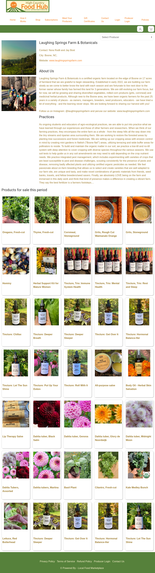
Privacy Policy (47, 561)
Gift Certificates (89, 20)
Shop (37, 20)
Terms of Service (66, 561)
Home (13, 20)
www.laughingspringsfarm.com (65, 60)
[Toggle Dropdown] (140, 29)
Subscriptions (51, 20)
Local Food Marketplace (91, 568)
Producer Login (129, 20)
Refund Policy (84, 561)
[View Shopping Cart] (151, 29)
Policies (145, 20)
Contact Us (105, 20)
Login (117, 20)
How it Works (23, 20)
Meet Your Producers (67, 20)
